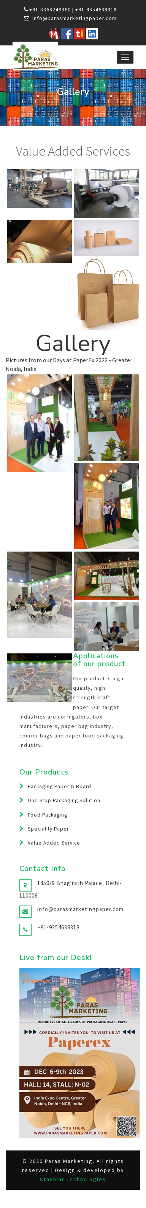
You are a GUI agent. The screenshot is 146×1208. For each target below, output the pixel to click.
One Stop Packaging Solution (64, 800)
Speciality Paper (48, 829)
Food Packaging (47, 815)
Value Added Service (54, 843)
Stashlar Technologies (73, 1179)
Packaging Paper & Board (59, 786)
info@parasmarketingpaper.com (74, 18)
